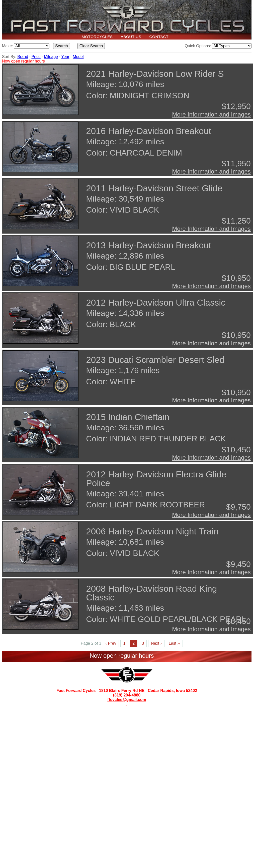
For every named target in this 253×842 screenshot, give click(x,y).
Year (65, 57)
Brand (22, 57)
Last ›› (174, 643)
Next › (156, 643)
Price (35, 57)
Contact (158, 37)
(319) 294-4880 (126, 695)
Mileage (51, 57)
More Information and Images (211, 114)
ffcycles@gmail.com (126, 699)
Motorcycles (97, 37)
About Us (131, 37)
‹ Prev (111, 643)
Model (78, 57)
